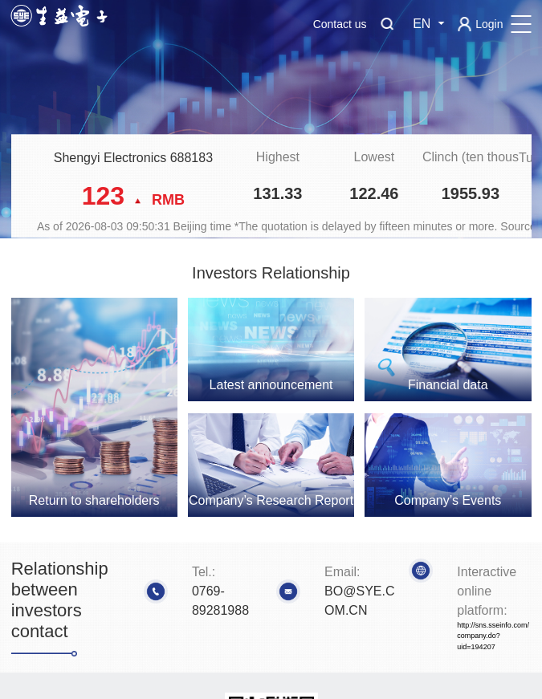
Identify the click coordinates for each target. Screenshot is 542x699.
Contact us (340, 24)
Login (489, 24)
